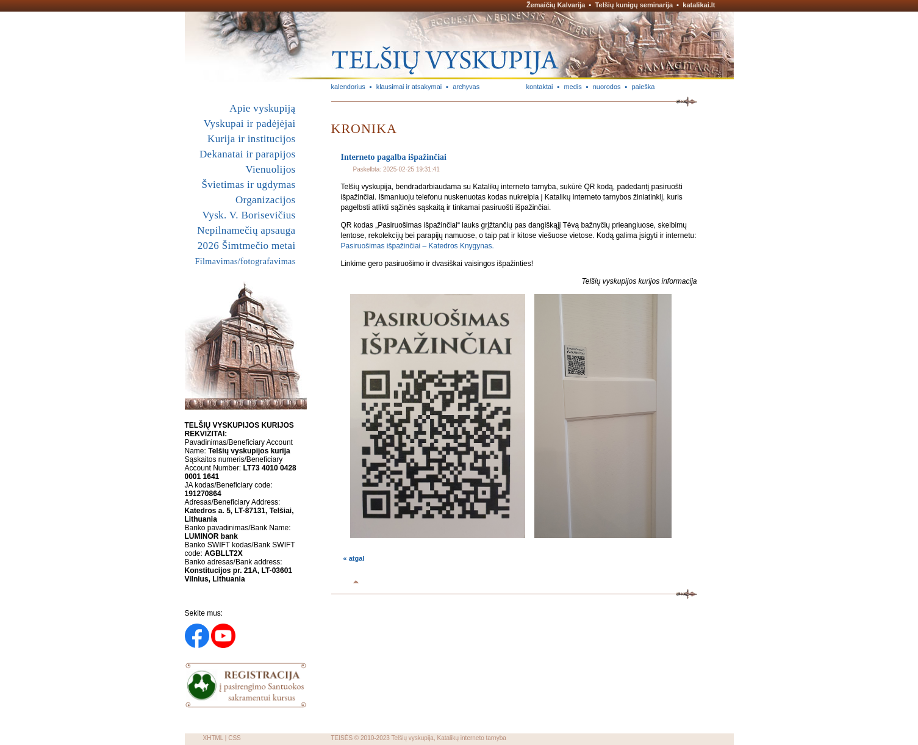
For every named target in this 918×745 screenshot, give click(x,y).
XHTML (213, 738)
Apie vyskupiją (262, 108)
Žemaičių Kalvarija (556, 5)
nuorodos (607, 86)
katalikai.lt (699, 5)
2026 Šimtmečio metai (247, 245)
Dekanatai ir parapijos (247, 154)
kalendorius (348, 86)
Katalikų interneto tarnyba (471, 738)
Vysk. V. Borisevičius (249, 215)
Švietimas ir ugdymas (248, 184)
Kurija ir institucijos (251, 139)
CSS (234, 738)
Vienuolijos (270, 169)
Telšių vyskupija (412, 738)
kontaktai (539, 86)
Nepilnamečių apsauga (246, 230)
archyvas (466, 86)
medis (572, 86)
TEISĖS (342, 738)
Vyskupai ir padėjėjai (250, 123)
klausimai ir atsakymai (409, 86)
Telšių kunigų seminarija (634, 5)
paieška (642, 86)
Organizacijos (265, 200)
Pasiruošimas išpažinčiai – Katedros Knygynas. (417, 246)
